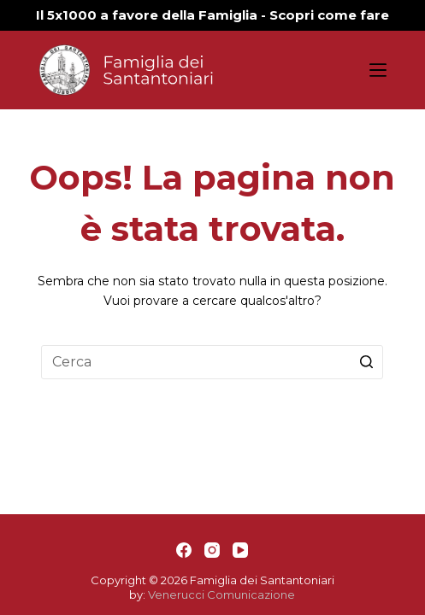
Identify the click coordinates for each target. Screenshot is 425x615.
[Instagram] (212, 550)
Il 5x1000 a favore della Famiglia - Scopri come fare (212, 15)
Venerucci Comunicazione (221, 594)
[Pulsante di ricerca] (366, 362)
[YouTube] (240, 550)
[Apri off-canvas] (378, 70)
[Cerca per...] (212, 362)
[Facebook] (184, 550)
